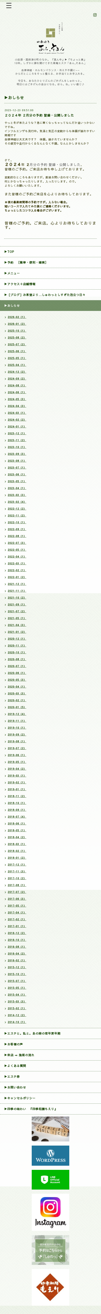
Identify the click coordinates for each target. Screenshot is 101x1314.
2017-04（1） (17, 912)
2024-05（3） (17, 399)
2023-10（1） (17, 447)
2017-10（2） (17, 878)
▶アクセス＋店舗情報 (19, 284)
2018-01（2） (17, 857)
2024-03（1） (17, 412)
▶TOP (9, 252)
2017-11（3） (17, 871)
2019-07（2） (17, 748)
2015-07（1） (17, 981)
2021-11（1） (17, 590)
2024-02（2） (17, 419)
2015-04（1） (17, 994)
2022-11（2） (17, 515)
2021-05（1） (17, 618)
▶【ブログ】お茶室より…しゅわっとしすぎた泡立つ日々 (45, 295)
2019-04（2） (17, 768)
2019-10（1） (17, 727)
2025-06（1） (17, 351)
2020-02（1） (17, 700)
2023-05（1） (17, 481)
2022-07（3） (17, 542)
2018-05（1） (17, 830)
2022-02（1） (17, 570)
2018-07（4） (17, 816)
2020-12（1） (17, 638)
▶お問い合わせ (15, 1087)
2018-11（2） (17, 796)
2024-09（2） (17, 378)
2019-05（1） (17, 762)
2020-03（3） (17, 693)
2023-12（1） (17, 433)
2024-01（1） (17, 426)
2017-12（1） (17, 864)
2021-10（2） (17, 597)
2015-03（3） (17, 1001)
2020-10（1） (17, 652)
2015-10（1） (17, 974)
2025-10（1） (17, 330)
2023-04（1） (17, 488)
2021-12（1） (17, 584)
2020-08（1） (17, 659)
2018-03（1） (17, 844)
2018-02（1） (17, 850)
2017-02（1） (17, 919)
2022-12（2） (17, 508)
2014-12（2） (17, 1015)
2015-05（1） (17, 987)
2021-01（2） (17, 631)
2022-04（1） (17, 556)
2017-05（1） (17, 905)
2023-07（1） (17, 467)
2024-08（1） (17, 385)
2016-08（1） (17, 946)
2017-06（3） (17, 898)
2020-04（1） (17, 686)
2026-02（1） (17, 317)
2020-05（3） (17, 679)
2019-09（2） (17, 734)
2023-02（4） (17, 501)
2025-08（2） (17, 337)
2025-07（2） (17, 344)
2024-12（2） (17, 371)
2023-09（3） (17, 453)
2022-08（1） (17, 536)
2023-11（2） (17, 440)
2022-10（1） (17, 522)
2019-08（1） (17, 741)
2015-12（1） (17, 967)
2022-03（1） (17, 563)
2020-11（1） (17, 645)
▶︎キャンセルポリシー (19, 1098)
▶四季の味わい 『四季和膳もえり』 (30, 1109)
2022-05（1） (17, 549)
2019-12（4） (17, 714)
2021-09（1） (17, 604)
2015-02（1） (17, 1008)
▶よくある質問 (15, 1066)
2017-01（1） (17, 926)
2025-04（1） (17, 365)
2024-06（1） (17, 392)
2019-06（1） (17, 755)
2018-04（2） (17, 837)
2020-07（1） (17, 666)
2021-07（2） (17, 611)
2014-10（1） (17, 1022)
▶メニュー (12, 273)
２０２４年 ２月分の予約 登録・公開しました (39, 115)
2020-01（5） (17, 707)
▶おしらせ (12, 305)
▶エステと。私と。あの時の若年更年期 (32, 1033)
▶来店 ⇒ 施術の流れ (19, 1055)
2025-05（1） (17, 358)
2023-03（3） (17, 495)
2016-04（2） (17, 953)
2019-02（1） (17, 782)
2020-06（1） (17, 673)
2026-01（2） (17, 323)
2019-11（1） (17, 720)
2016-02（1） (17, 960)
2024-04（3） (17, 406)
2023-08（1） (17, 460)
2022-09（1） (17, 529)
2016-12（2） (17, 933)
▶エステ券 (12, 1076)
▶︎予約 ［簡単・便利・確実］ (26, 262)
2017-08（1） (17, 885)
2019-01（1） (17, 789)
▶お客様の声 (13, 1044)
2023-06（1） (17, 474)
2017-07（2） (17, 892)
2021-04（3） (17, 625)
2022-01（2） (17, 577)
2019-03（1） (17, 775)
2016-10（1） (17, 939)
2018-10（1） (17, 803)
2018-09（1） (17, 809)
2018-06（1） (17, 823)
